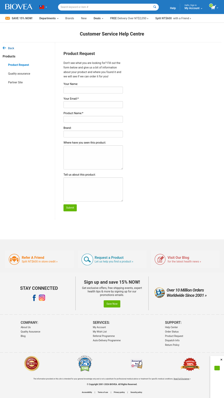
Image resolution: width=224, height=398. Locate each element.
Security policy (136, 392)
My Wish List (100, 331)
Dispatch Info (172, 340)
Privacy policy (119, 392)
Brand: (67, 128)
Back (8, 48)
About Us (26, 327)
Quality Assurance (30, 331)
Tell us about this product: (79, 174)
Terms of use (103, 392)
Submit (70, 207)
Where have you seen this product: (84, 142)
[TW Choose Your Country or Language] (43, 7)
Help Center (171, 327)
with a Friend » (173, 18)
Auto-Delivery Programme (107, 340)
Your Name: (70, 84)
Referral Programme (104, 336)
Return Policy (172, 345)
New (84, 18)
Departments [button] (48, 18)
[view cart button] (215, 7)
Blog (23, 336)
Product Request (18, 65)
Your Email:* (71, 98)
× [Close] (221, 359)
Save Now (112, 303)
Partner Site (15, 82)
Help (173, 8)
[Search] (155, 7)
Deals (98, 18)
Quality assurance (19, 73)
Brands (69, 18)
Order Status (172, 331)
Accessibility (87, 392)
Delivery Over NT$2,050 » (129, 18)
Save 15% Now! (18, 18)
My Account (99, 327)
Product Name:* (73, 113)
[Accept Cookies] (217, 368)
